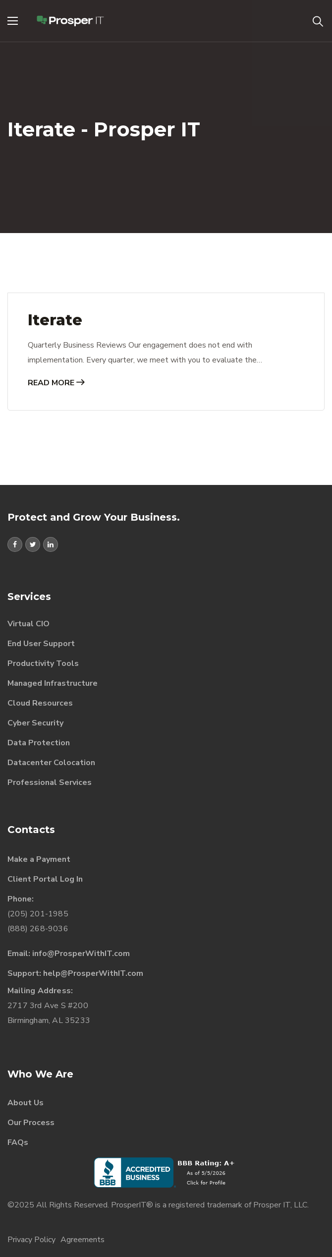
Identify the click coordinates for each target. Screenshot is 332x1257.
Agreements (82, 1239)
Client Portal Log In (45, 879)
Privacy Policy (31, 1239)
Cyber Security (35, 723)
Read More (56, 382)
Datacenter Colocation (51, 762)
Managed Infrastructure (52, 683)
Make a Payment (38, 859)
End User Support (41, 643)
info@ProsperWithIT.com (81, 953)
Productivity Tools (43, 663)
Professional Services (49, 782)
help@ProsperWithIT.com (93, 973)
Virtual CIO (28, 623)
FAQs (17, 1142)
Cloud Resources (40, 703)
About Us (25, 1102)
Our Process (31, 1122)
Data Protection (38, 742)
